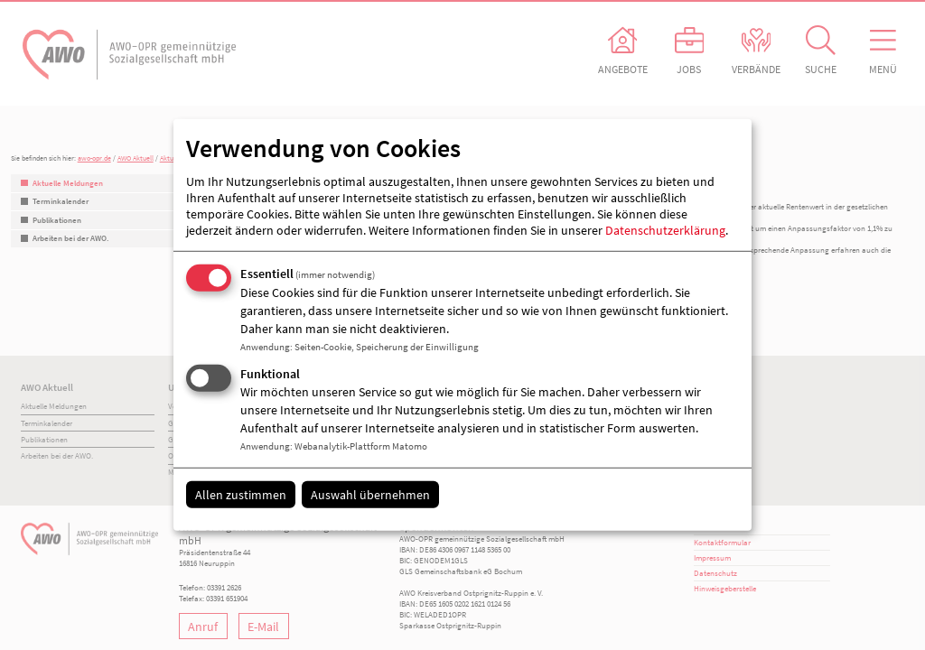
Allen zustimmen (240, 494)
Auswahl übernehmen (370, 494)
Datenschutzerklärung (665, 230)
